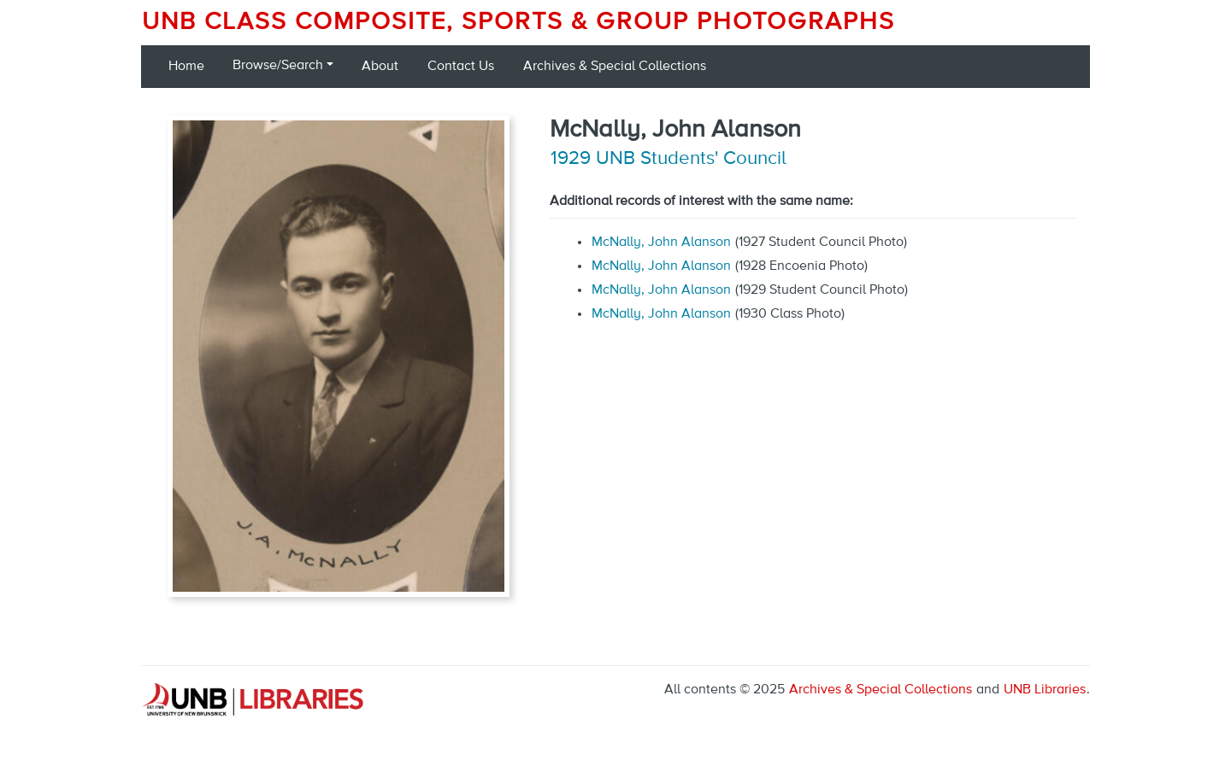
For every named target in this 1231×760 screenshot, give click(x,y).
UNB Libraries (1045, 690)
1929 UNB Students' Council (668, 158)
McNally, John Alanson (661, 242)
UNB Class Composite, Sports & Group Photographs (518, 22)
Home (186, 66)
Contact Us (460, 66)
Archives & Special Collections (614, 66)
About (380, 66)
